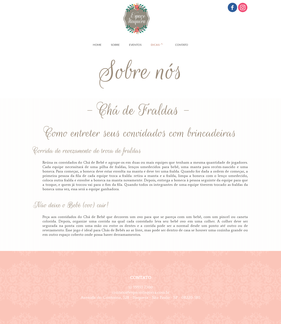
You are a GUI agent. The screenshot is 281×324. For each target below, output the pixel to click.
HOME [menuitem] (97, 44)
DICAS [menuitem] (155, 44)
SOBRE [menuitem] (115, 44)
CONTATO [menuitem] (181, 44)
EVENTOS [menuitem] (135, 44)
